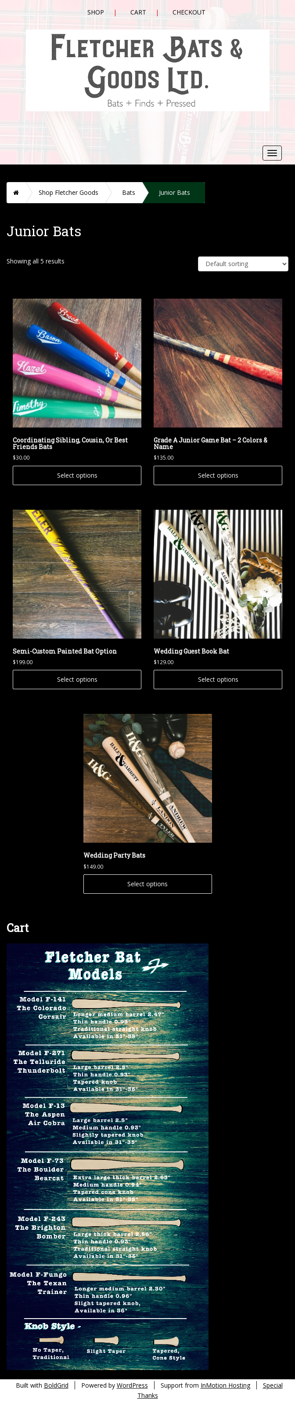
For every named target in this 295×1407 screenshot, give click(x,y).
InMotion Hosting (225, 1385)
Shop (95, 12)
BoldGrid (56, 1385)
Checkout (189, 12)
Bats (128, 192)
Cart (138, 12)
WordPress (132, 1385)
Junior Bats (174, 192)
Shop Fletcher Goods (68, 192)
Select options (77, 475)
